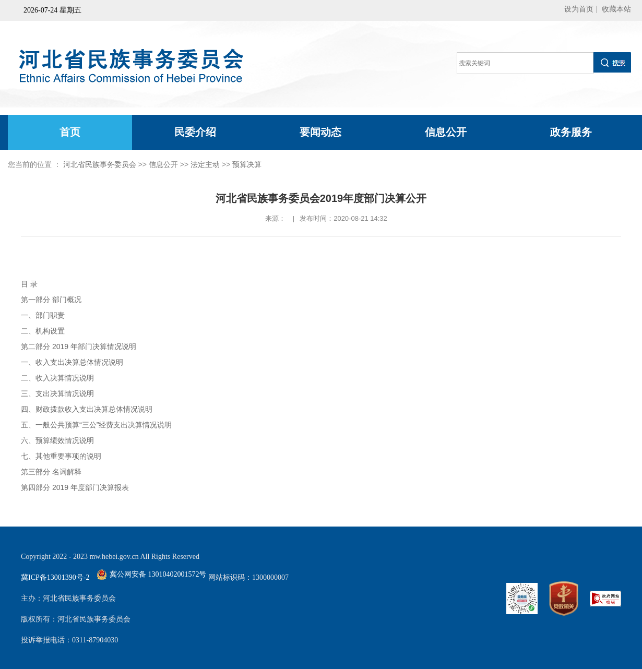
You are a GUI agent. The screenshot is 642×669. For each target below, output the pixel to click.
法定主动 (205, 164)
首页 (70, 132)
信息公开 (446, 132)
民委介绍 (195, 132)
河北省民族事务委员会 (99, 164)
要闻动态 (320, 132)
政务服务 (571, 132)
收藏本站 (616, 9)
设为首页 (578, 9)
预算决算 (246, 164)
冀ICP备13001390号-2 (55, 577)
